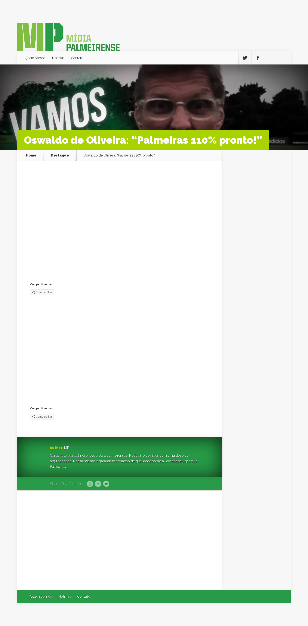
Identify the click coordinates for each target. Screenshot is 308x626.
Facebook (98, 484)
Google (90, 484)
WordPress (281, 615)
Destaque (60, 155)
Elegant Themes (234, 615)
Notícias (58, 58)
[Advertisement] (119, 533)
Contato (77, 58)
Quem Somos (35, 58)
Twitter (106, 484)
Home (31, 155)
